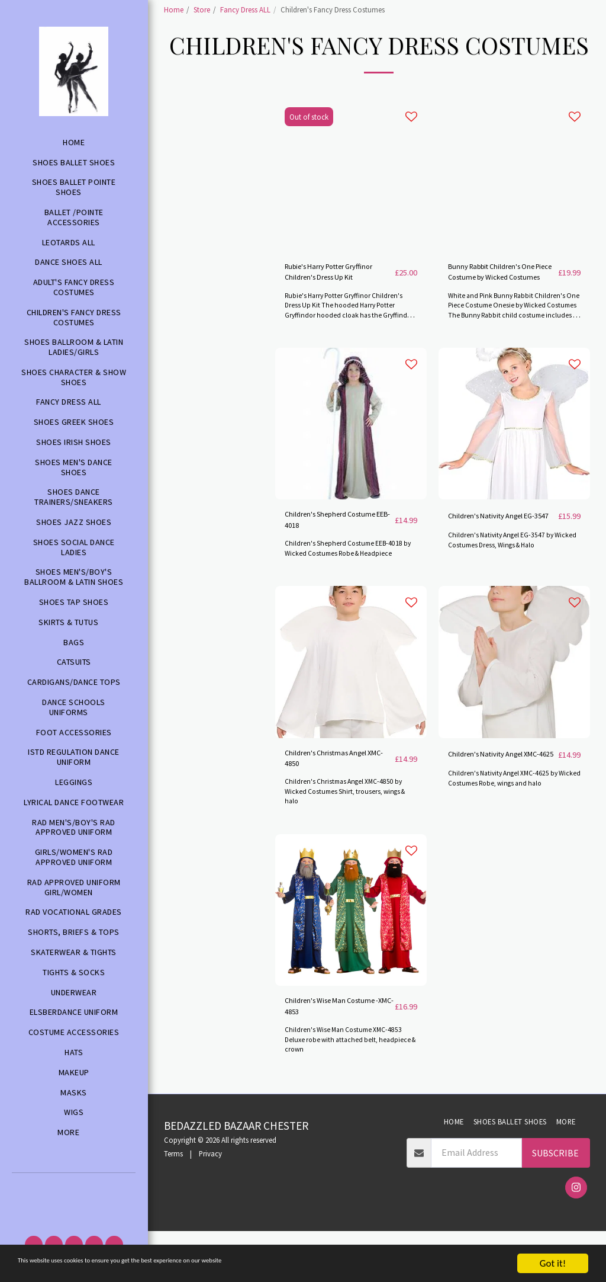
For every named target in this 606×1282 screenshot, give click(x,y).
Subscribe (555, 1204)
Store (202, 9)
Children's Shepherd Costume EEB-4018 (325, 557)
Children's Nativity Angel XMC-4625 (498, 802)
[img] (351, 458)
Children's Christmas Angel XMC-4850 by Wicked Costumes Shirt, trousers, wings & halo (350, 837)
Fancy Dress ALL (245, 9)
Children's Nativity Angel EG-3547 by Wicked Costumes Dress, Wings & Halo (509, 588)
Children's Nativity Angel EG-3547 (498, 557)
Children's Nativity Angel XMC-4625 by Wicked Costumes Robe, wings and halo (512, 832)
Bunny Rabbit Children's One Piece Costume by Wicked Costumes (497, 304)
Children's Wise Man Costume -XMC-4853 (325, 1055)
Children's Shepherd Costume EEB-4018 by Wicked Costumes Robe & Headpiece (351, 588)
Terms (173, 1205)
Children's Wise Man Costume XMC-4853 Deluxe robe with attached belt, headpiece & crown (348, 1090)
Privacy (210, 1205)
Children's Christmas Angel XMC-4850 (327, 802)
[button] (73, 1189)
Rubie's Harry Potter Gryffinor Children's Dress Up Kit (336, 304)
